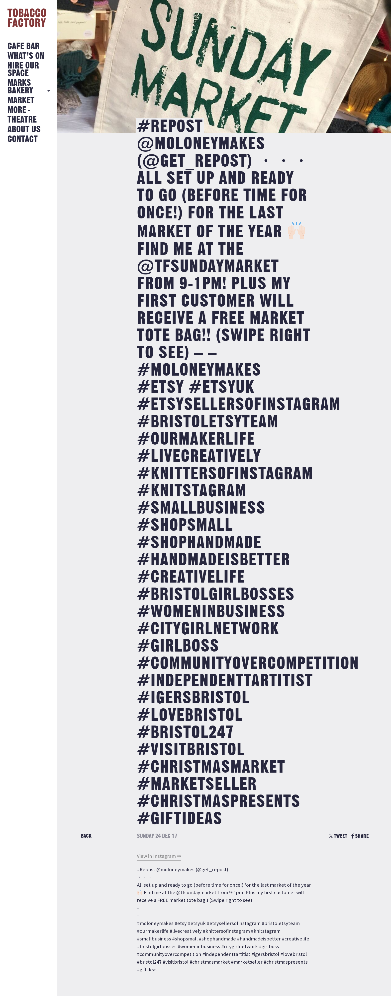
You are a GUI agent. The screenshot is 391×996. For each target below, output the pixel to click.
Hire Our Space (23, 69)
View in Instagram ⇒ (159, 856)
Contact (22, 139)
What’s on (25, 56)
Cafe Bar (23, 46)
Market (20, 100)
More (16, 110)
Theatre (22, 120)
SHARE (360, 836)
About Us (24, 129)
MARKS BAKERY (20, 86)
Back (86, 836)
